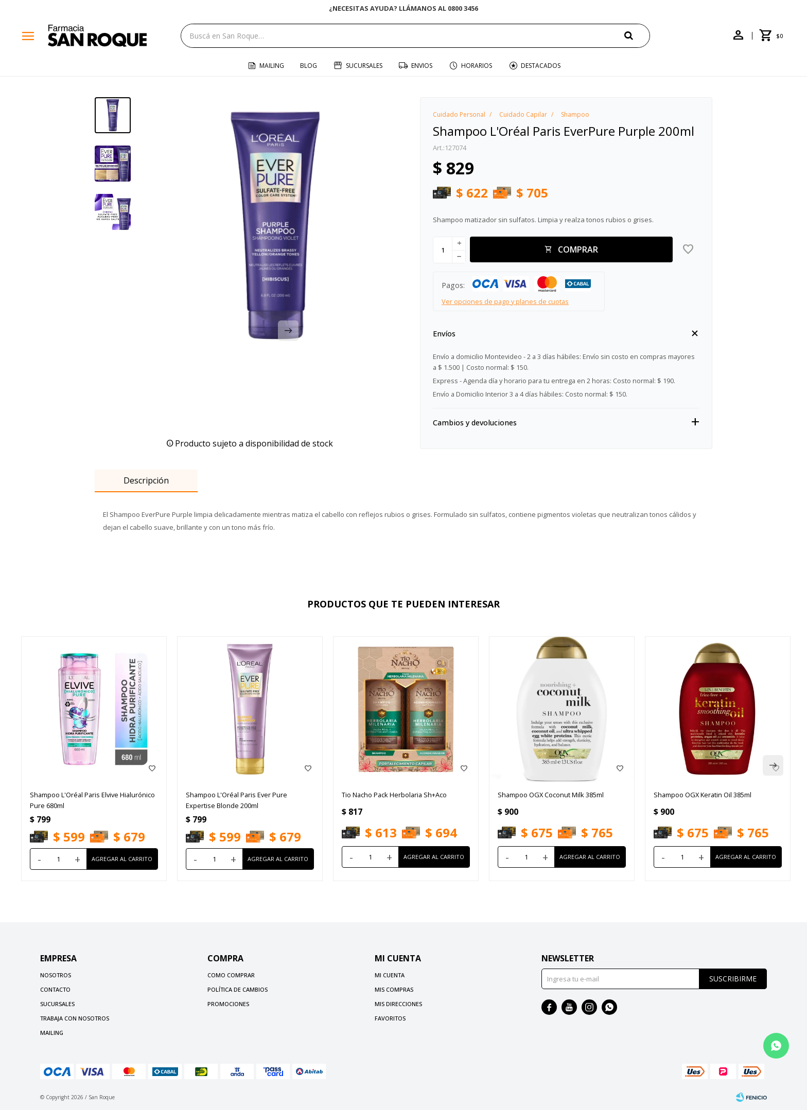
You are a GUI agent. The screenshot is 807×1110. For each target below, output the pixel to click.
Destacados (540, 65)
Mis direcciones (398, 1004)
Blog (308, 65)
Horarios (476, 65)
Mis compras (394, 989)
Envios (421, 65)
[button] (637, 35)
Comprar (578, 249)
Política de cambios (237, 989)
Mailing (271, 65)
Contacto (55, 989)
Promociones (228, 1004)
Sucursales (364, 65)
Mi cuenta (390, 975)
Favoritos (390, 1018)
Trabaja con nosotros (74, 1018)
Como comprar (231, 975)
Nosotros (55, 975)
